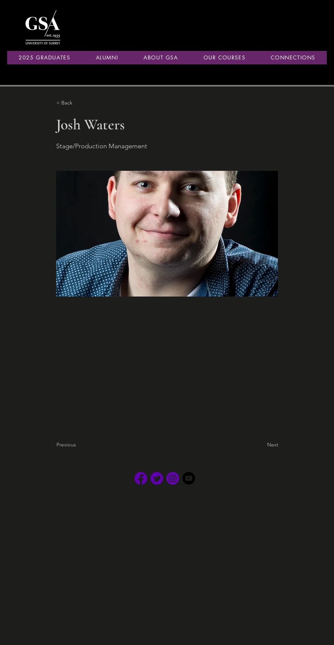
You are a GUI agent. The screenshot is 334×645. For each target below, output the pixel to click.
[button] (106, 57)
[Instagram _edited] (172, 478)
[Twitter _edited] (156, 478)
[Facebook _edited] (140, 478)
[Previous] (77, 444)
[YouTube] (188, 478)
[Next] (262, 444)
